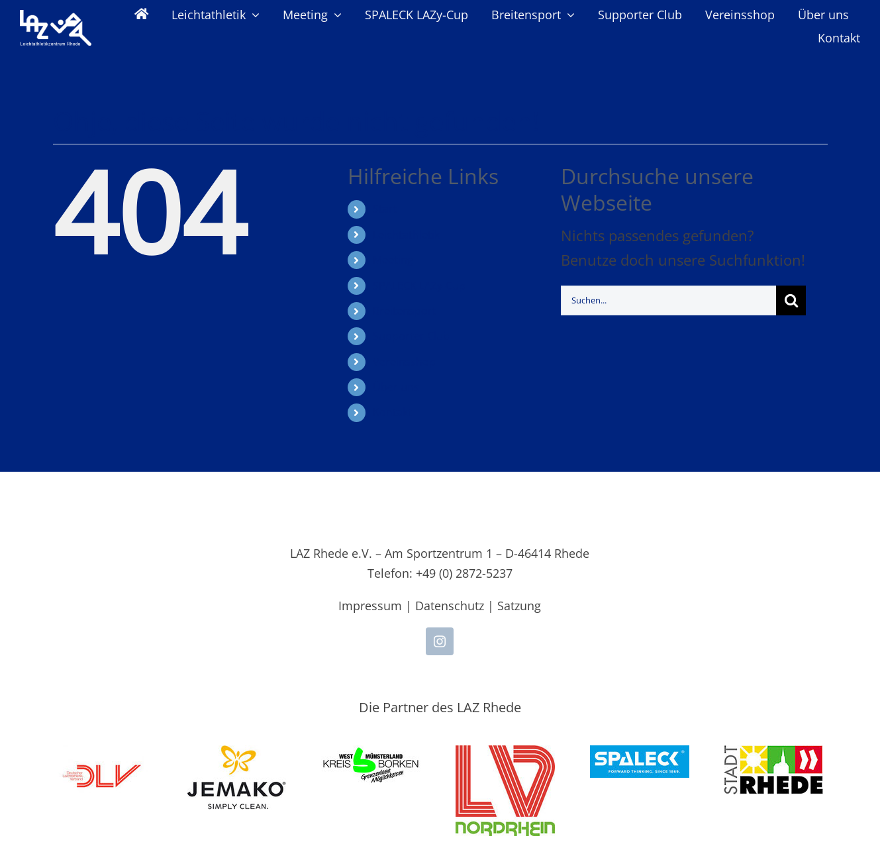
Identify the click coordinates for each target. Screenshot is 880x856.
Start (385, 208)
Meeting (393, 259)
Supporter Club (411, 336)
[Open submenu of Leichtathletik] (253, 15)
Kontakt (392, 412)
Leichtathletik (406, 234)
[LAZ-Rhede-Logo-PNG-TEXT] (55, 17)
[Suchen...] (668, 300)
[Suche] (791, 300)
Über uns (396, 387)
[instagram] (440, 641)
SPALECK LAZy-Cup (419, 285)
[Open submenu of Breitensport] (568, 15)
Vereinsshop (404, 361)
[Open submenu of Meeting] (335, 15)
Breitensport (404, 310)
